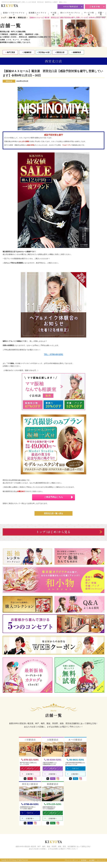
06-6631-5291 (75, 761)
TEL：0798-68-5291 (53, 356)
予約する (28, 770)
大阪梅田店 (26, 54)
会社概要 (92, 862)
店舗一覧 (101, 13)
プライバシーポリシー (71, 862)
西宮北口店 (59, 54)
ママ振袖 (53, 13)
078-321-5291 (30, 761)
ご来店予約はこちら (59, 498)
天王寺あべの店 (43, 54)
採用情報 (83, 862)
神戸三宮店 (10, 54)
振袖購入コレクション (37, 13)
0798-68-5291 (30, 806)
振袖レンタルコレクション (14, 13)
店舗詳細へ (28, 776)
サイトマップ (101, 862)
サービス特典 (89, 13)
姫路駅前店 (76, 54)
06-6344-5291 (52, 761)
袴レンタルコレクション (70, 13)
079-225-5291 (52, 806)
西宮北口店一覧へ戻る (53, 515)
